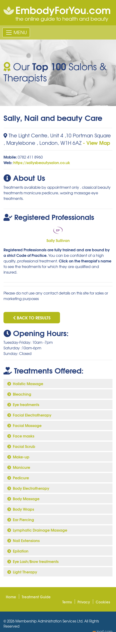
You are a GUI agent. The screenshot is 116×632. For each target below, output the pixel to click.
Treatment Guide (36, 596)
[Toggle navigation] (16, 32)
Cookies (103, 602)
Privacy (83, 602)
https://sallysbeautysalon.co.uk (41, 162)
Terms (67, 602)
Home (11, 596)
